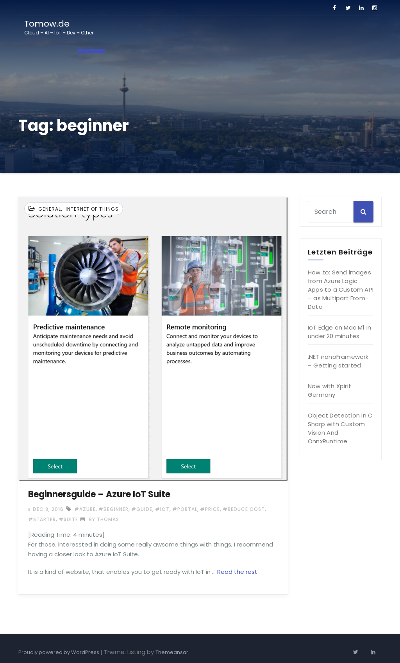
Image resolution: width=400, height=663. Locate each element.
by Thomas (99, 519)
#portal (184, 509)
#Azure (85, 509)
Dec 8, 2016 (47, 509)
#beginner (113, 509)
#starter (42, 519)
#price (210, 509)
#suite (68, 519)
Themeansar (171, 652)
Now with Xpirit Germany (329, 390)
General (49, 209)
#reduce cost (244, 509)
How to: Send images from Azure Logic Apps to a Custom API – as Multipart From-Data (340, 289)
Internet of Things (92, 209)
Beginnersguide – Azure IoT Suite (99, 494)
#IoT (162, 509)
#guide (141, 509)
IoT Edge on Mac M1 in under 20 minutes (339, 331)
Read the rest (237, 572)
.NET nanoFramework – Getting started (338, 361)
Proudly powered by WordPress (59, 652)
